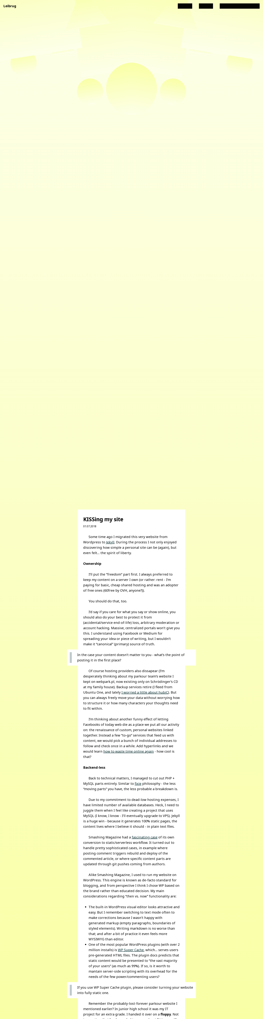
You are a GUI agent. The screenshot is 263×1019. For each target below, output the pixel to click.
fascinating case (144, 837)
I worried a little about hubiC (144, 692)
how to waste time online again (128, 751)
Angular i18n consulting (240, 6)
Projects (206, 6)
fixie (138, 783)
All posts (185, 6)
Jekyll (110, 542)
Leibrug (9, 6)
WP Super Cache (131, 950)
